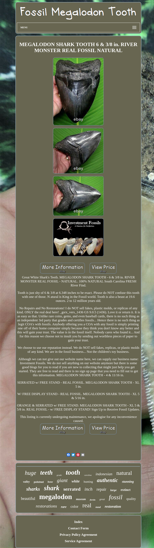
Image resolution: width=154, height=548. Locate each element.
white (76, 481)
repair (101, 489)
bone (50, 481)
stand (98, 507)
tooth (73, 472)
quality (131, 499)
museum (81, 499)
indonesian (104, 474)
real (86, 505)
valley (26, 481)
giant (62, 480)
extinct (126, 490)
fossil (116, 497)
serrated (71, 489)
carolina (88, 475)
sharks (33, 489)
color (74, 506)
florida (92, 500)
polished (39, 482)
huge (30, 473)
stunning (128, 481)
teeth (46, 472)
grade (59, 475)
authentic (107, 480)
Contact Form (78, 528)
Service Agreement (78, 541)
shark (51, 488)
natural (124, 473)
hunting (88, 481)
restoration (113, 507)
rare (64, 507)
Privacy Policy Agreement (78, 535)
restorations (46, 506)
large (113, 490)
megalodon (55, 497)
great (102, 499)
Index (78, 522)
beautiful (28, 498)
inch (89, 489)
